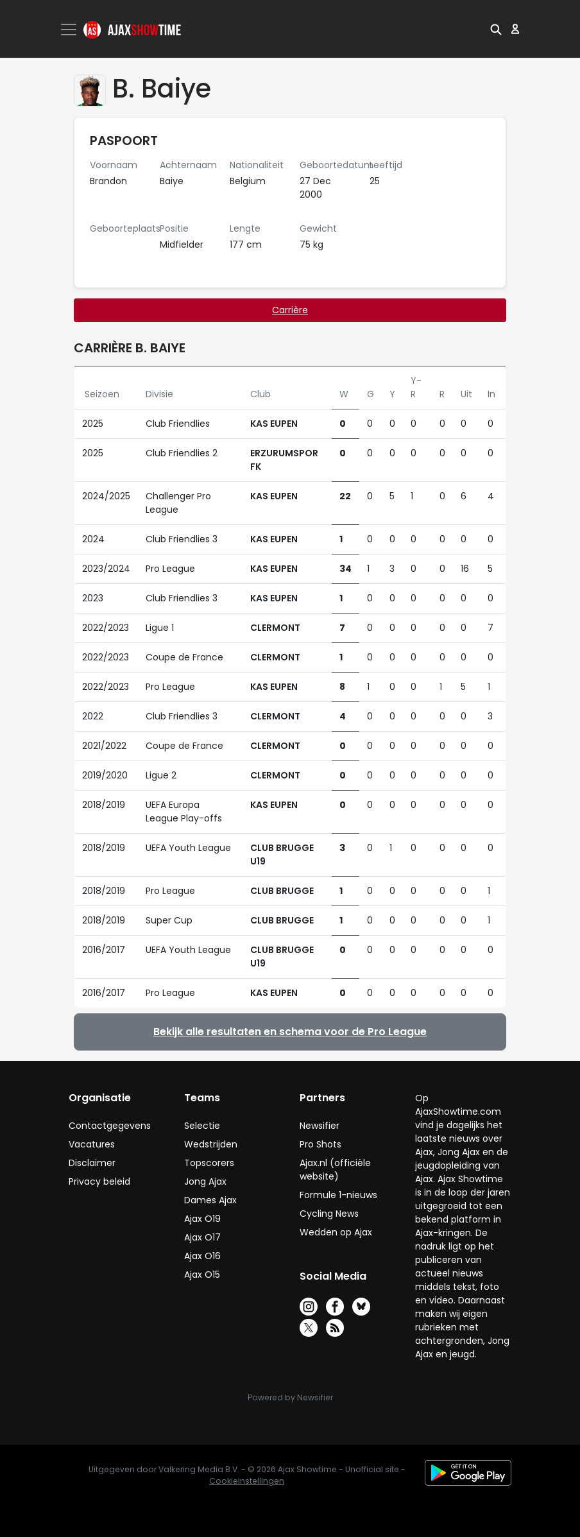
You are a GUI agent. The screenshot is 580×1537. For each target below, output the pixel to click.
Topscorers (209, 1162)
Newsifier (319, 1125)
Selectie (202, 1125)
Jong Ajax (205, 1181)
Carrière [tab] (290, 310)
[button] (496, 29)
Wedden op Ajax (336, 1232)
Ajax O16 (202, 1255)
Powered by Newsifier (290, 1397)
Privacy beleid (99, 1181)
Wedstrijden (210, 1144)
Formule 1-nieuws (338, 1195)
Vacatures (92, 1144)
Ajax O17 (202, 1237)
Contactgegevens (110, 1125)
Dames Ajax (210, 1200)
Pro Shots (320, 1144)
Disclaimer (92, 1162)
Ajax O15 (202, 1274)
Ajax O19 (202, 1218)
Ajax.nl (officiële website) (335, 1169)
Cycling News (329, 1213)
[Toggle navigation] (70, 29)
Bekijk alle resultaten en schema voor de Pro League (290, 1031)
